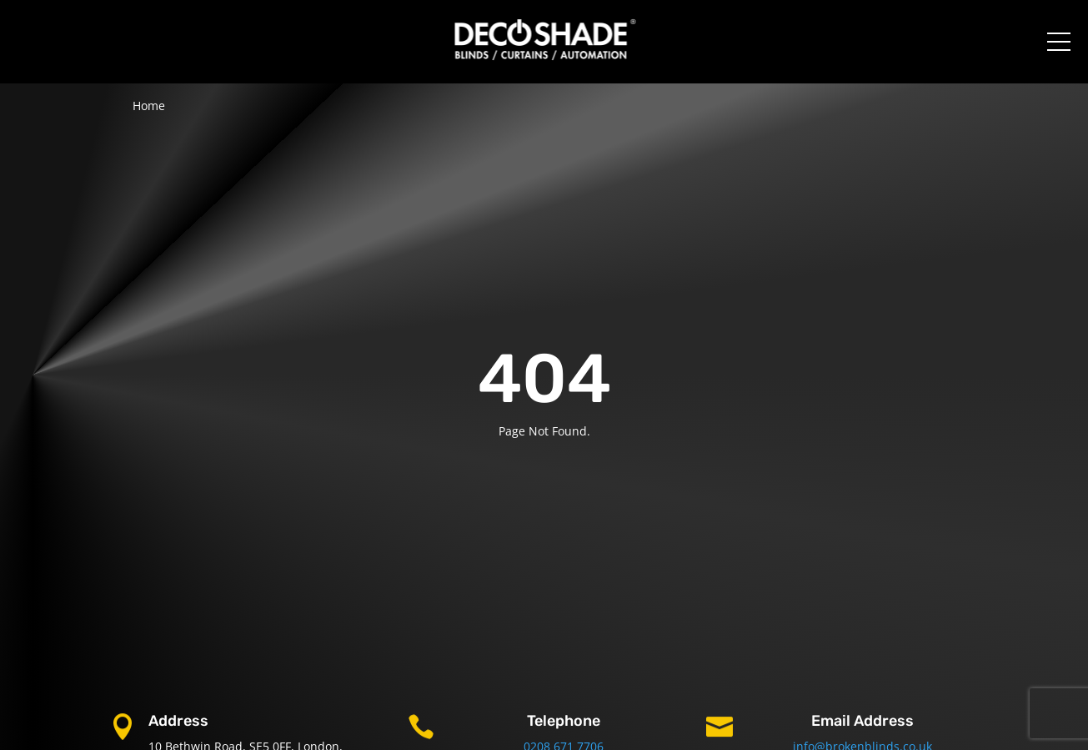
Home (149, 105)
